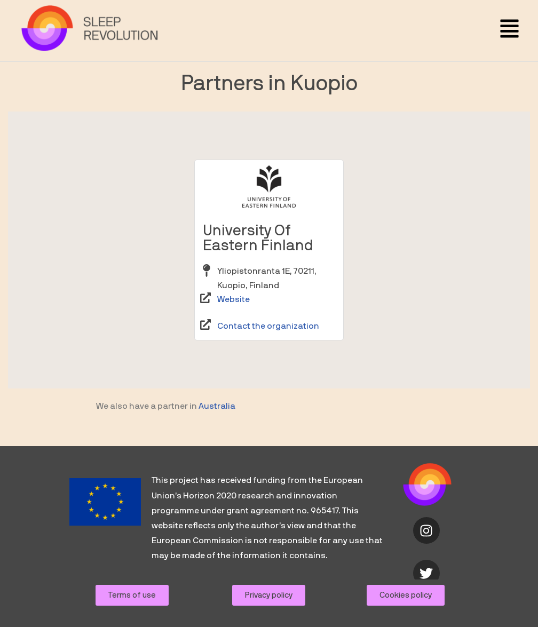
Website (233, 321)
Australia (217, 428)
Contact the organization (268, 347)
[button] (509, 30)
